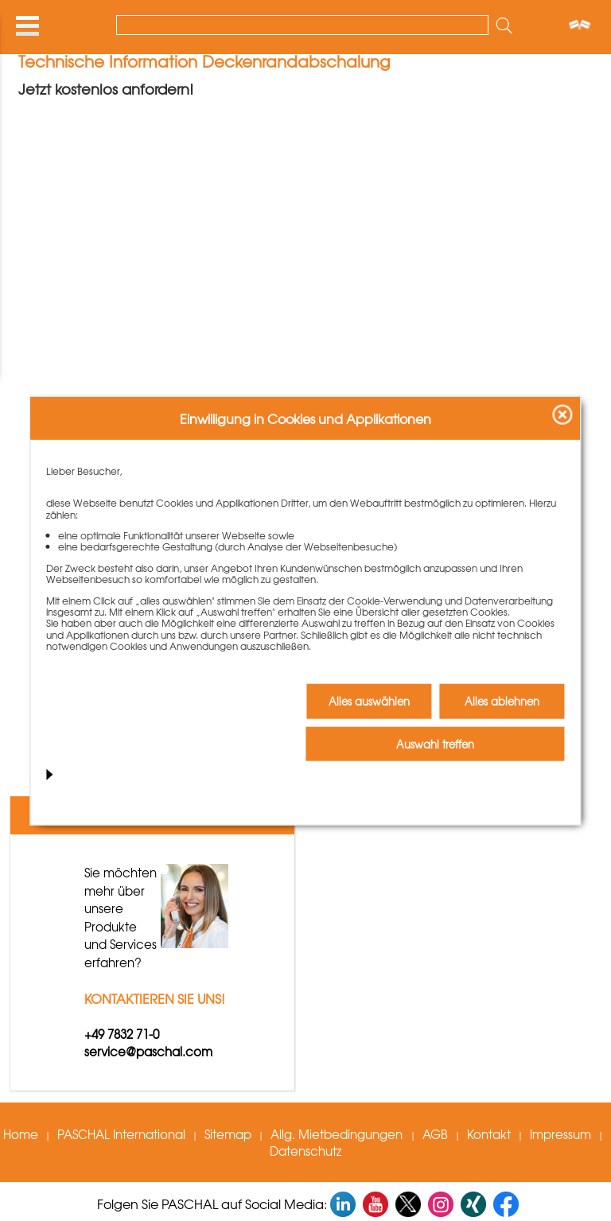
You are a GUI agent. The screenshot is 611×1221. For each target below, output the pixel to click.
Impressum (560, 1134)
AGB (435, 1134)
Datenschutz (305, 1151)
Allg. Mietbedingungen (338, 1134)
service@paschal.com (148, 1051)
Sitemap (227, 1134)
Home (20, 1134)
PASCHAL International (121, 1134)
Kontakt (489, 1134)
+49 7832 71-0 (121, 1034)
